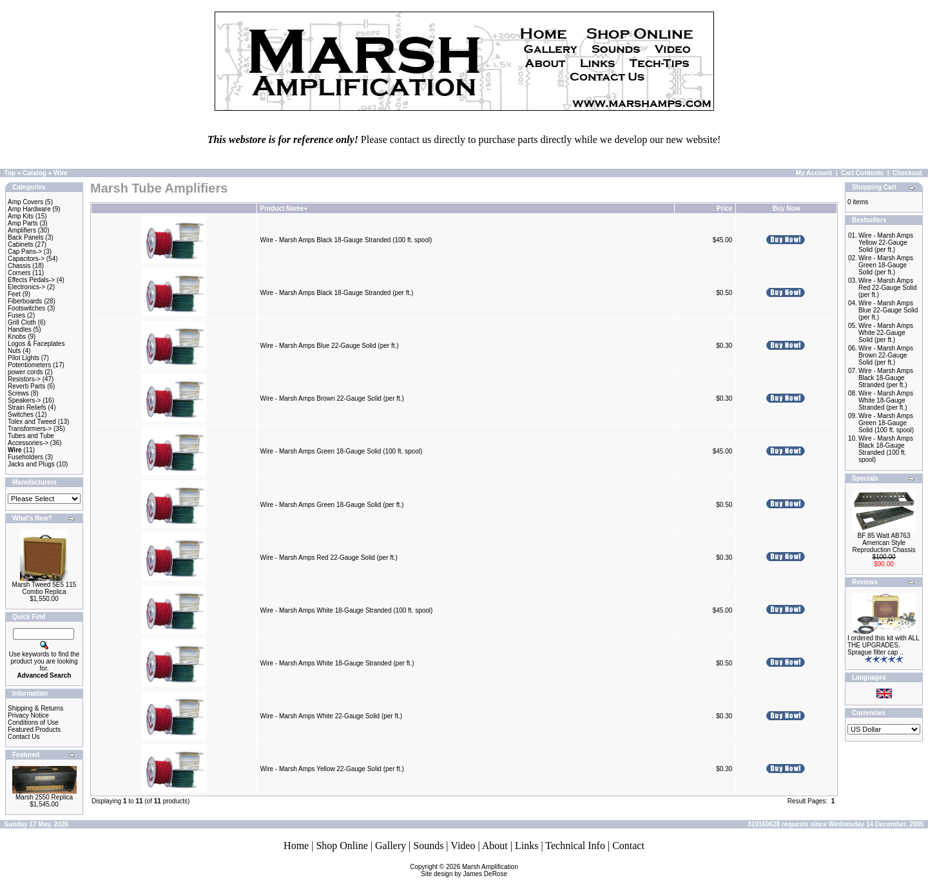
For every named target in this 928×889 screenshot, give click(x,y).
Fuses (16, 315)
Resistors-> (24, 379)
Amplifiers (22, 230)
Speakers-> (24, 400)
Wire (60, 173)
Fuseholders (25, 457)
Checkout (907, 173)
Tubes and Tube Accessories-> (31, 439)
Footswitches (26, 308)
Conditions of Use (33, 722)
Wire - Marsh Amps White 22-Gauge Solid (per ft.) (331, 716)
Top (10, 173)
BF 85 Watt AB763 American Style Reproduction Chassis (884, 542)
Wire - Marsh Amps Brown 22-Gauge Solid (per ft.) (332, 398)
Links (526, 845)
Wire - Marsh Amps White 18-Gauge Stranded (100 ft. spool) (346, 610)
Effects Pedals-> (31, 279)
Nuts (14, 350)
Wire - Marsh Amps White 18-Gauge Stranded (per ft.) (337, 663)
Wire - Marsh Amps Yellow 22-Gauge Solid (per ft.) (332, 768)
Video (462, 845)
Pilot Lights (23, 357)
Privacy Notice (28, 715)
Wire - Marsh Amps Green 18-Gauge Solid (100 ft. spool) (341, 451)
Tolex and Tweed (32, 421)
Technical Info (575, 845)
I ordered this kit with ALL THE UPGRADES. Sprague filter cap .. (883, 645)
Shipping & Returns (35, 708)
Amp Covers (25, 202)
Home (296, 845)
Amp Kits (21, 216)
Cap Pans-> (25, 251)
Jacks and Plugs (31, 464)
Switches (21, 414)
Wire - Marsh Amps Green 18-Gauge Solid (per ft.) (332, 504)
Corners (19, 272)
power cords (25, 372)
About (495, 845)
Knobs (17, 336)
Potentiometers (29, 364)
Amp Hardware (29, 209)
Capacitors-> (26, 258)
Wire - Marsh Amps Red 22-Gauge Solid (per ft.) (329, 557)
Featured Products (34, 729)
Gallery (390, 845)
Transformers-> (30, 428)
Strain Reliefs (27, 407)
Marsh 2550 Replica (44, 797)
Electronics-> (26, 287)
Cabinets (20, 244)
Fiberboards (25, 301)
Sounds (428, 845)
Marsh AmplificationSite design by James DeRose (469, 870)
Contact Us (23, 736)
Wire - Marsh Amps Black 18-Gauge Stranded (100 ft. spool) (346, 240)
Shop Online (341, 845)
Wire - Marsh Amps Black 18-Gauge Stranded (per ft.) (337, 292)
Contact (628, 845)
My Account (814, 173)
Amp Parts (23, 223)
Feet (14, 294)
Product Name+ (284, 208)
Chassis (19, 265)
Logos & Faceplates (36, 343)
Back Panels (26, 237)
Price (724, 208)
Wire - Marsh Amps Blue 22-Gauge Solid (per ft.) (329, 345)
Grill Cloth (22, 322)
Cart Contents (862, 173)
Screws (18, 393)
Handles (20, 329)
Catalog (34, 173)
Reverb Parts (26, 386)
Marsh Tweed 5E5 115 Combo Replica (44, 588)
